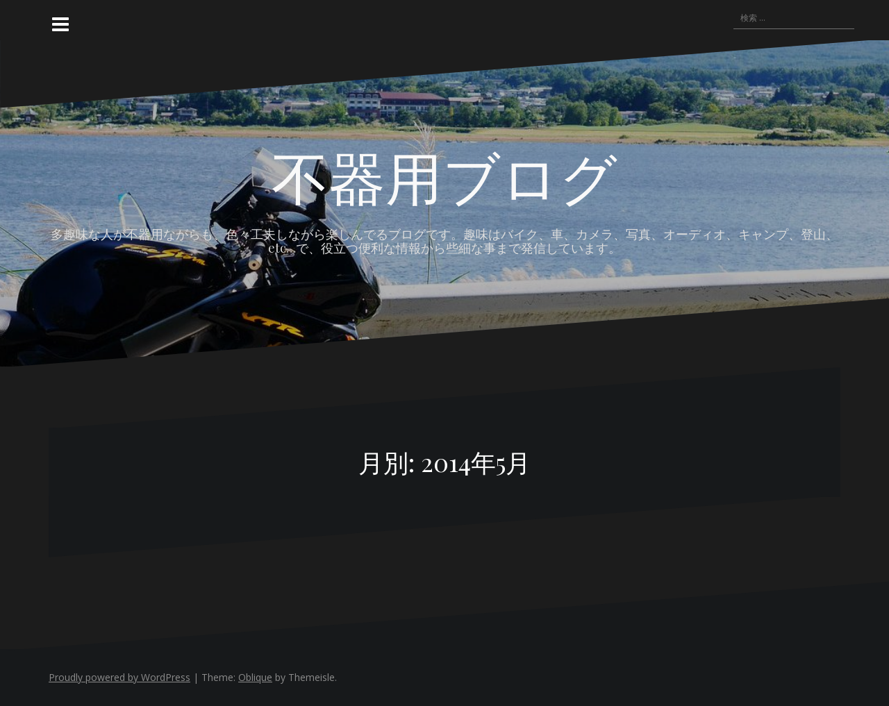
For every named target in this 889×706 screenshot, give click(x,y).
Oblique (255, 677)
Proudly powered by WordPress (119, 677)
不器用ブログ (444, 175)
